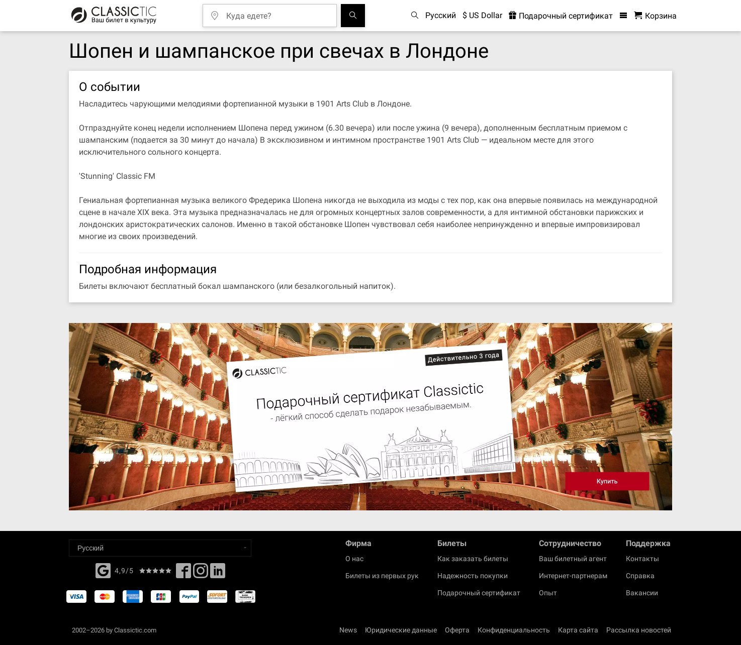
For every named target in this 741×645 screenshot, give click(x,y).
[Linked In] (217, 574)
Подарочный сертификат (478, 593)
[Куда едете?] (277, 12)
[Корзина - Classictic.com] (655, 16)
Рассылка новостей (638, 630)
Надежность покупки (472, 576)
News (348, 630)
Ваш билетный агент (573, 559)
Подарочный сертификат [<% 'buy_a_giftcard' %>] (561, 16)
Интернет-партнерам (573, 576)
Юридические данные (401, 630)
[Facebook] (103, 569)
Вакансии (642, 593)
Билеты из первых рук (382, 576)
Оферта (457, 630)
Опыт (548, 593)
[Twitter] (200, 574)
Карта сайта (578, 630)
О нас (354, 559)
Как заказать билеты (472, 559)
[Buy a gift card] (370, 416)
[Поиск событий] (353, 15)
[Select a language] (160, 548)
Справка (640, 576)
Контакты (642, 559)
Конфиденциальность (514, 630)
